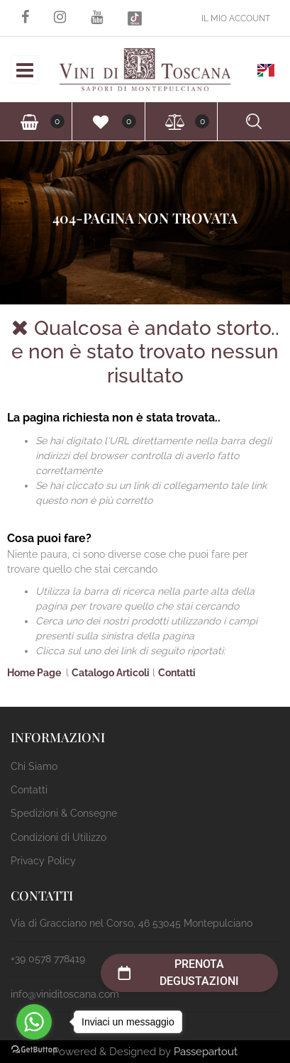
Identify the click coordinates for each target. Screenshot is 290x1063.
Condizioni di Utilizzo (58, 837)
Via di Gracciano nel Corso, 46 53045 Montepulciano (131, 923)
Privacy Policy (43, 860)
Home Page (35, 672)
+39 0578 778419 (48, 958)
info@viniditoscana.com (65, 994)
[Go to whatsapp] (34, 1022)
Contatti (177, 672)
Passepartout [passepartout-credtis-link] (206, 1051)
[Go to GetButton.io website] (34, 1049)
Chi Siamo (34, 766)
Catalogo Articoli (111, 672)
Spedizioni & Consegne (64, 813)
